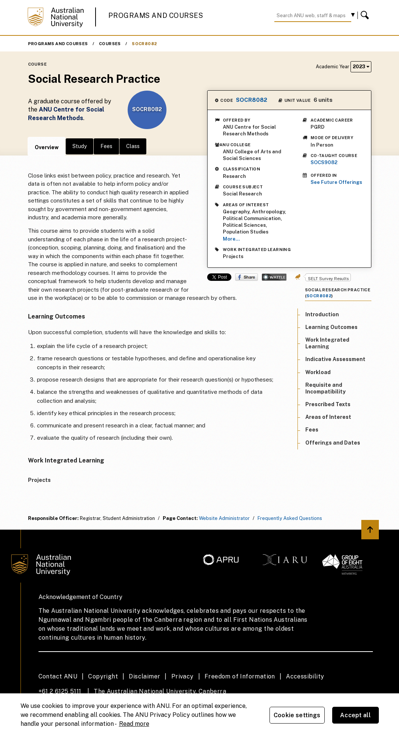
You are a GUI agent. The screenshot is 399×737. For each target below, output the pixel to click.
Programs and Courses (155, 15)
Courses (110, 43)
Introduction (322, 314)
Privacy (182, 676)
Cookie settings (297, 715)
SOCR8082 (144, 43)
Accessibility (305, 676)
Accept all (355, 715)
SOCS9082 (324, 162)
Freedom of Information (240, 676)
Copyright (103, 676)
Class (133, 146)
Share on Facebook (246, 277)
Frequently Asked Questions (290, 518)
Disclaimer (144, 676)
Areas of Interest (328, 417)
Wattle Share (274, 277)
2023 (361, 66)
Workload (318, 372)
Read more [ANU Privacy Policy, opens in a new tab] (134, 723)
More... (231, 239)
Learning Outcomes (331, 327)
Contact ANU (57, 676)
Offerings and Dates (332, 443)
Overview (47, 147)
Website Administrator (224, 518)
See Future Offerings (336, 182)
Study (79, 146)
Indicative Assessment (335, 359)
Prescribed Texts (327, 404)
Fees (106, 146)
